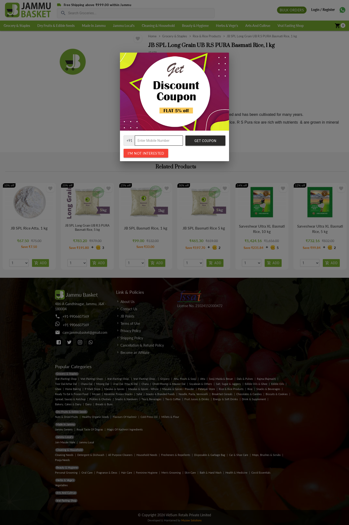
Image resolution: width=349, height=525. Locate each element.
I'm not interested (146, 153)
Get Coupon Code (205, 142)
